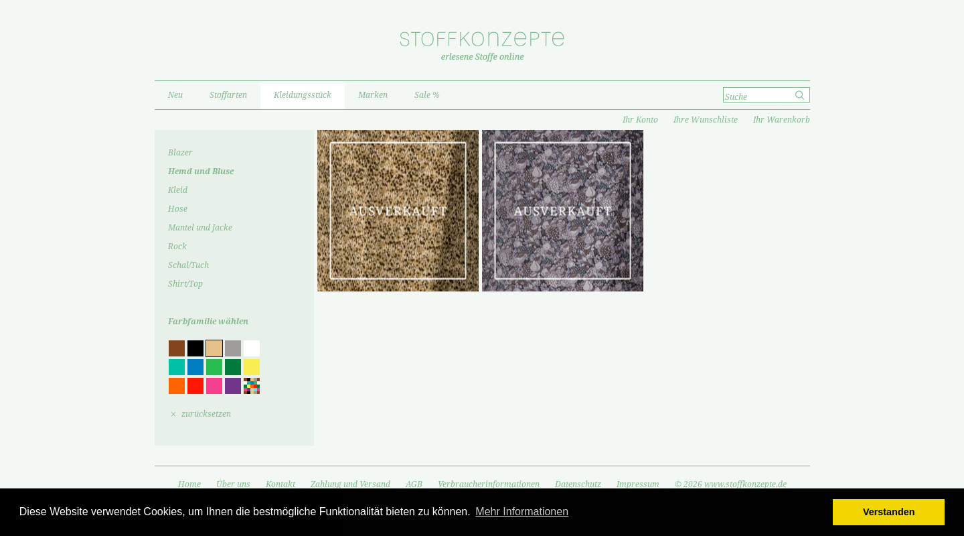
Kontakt (280, 484)
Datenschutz (578, 484)
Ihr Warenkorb (781, 120)
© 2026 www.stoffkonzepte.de (731, 484)
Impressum (638, 484)
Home (189, 484)
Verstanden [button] (889, 512)
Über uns (233, 484)
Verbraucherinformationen (489, 484)
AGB (414, 484)
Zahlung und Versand (350, 484)
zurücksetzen (206, 414)
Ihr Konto (640, 120)
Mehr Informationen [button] (521, 511)
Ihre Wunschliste (705, 120)
